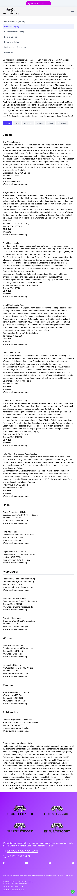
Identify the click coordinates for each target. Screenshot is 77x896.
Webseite (7, 232)
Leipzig (7, 123)
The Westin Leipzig (11, 181)
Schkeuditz (62, 123)
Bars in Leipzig (10, 37)
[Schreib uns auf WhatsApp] (73, 892)
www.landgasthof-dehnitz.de (15, 673)
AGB (22, 889)
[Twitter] (4, 863)
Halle (17, 123)
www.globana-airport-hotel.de (16, 728)
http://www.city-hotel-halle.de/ (16, 560)
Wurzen (40, 123)
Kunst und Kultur (11, 42)
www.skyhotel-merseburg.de (15, 626)
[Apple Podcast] (72, 863)
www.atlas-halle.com (12, 540)
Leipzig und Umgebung (14, 21)
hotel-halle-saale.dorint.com (15, 520)
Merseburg (28, 123)
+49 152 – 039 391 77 (16, 856)
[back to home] (10, 11)
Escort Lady (35, 378)
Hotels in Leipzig (11, 26)
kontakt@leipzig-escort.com (20, 850)
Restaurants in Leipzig (14, 32)
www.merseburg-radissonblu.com (18, 587)
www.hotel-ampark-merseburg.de (18, 607)
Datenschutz (7, 889)
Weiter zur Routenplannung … (16, 184)
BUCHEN (7, 178)
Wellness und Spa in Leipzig (16, 47)
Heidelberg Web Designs (11, 886)
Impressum (16, 889)
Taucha (50, 123)
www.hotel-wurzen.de (12, 654)
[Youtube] (26, 863)
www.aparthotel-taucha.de (14, 701)
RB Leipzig (9, 52)
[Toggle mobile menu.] (72, 11)
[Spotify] (49, 863)
